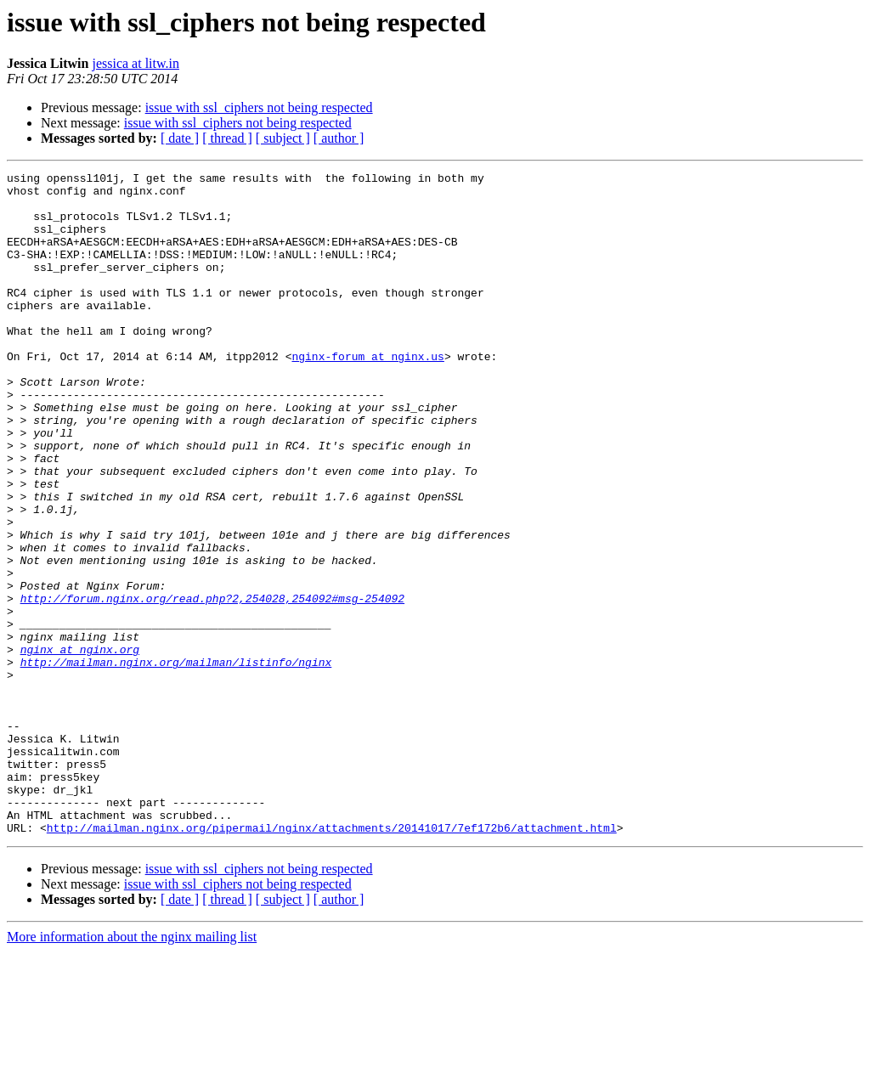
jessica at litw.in (135, 63)
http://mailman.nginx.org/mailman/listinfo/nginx (176, 761)
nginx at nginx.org (79, 746)
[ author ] (339, 138)
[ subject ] (283, 138)
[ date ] (180, 138)
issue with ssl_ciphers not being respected (259, 107)
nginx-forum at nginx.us (367, 394)
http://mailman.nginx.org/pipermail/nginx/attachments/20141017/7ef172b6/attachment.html (332, 960)
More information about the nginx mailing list (132, 1069)
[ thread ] (227, 138)
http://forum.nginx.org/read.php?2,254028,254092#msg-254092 (212, 684)
